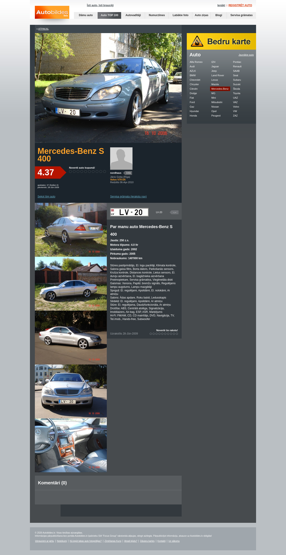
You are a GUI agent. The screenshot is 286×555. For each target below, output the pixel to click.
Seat (235, 75)
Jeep (214, 71)
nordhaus (115, 173)
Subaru (237, 79)
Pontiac (237, 62)
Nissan (215, 106)
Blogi (218, 15)
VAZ (235, 102)
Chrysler (194, 84)
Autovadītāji (133, 15)
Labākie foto (181, 15)
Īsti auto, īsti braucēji (100, 5)
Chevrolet (195, 79)
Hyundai (194, 111)
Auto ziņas (201, 15)
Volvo (236, 106)
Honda (193, 115)
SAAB (236, 71)
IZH (213, 62)
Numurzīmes (157, 15)
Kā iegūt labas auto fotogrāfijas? (86, 541)
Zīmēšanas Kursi (113, 541)
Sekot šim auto (46, 196)
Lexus (214, 79)
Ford (192, 102)
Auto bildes (52, 15)
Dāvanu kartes (147, 541)
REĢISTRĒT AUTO (240, 5)
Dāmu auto (86, 15)
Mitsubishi (216, 102)
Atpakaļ (43, 29)
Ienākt (221, 5)
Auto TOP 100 (109, 15)
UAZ (235, 97)
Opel (214, 111)
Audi (192, 66)
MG (213, 93)
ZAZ (235, 115)
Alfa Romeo (196, 62)
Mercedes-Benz (220, 88)
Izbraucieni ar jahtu (44, 541)
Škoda (236, 88)
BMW (193, 75)
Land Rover (217, 75)
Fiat (192, 97)
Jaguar (215, 66)
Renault (237, 66)
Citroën (194, 88)
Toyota (236, 93)
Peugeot (216, 115)
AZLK (193, 71)
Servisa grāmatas (241, 15)
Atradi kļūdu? (130, 541)
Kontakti (162, 541)
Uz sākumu (174, 541)
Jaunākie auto (246, 54)
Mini (213, 97)
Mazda (215, 84)
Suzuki (236, 84)
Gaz (192, 106)
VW (235, 111)
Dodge (193, 93)
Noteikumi (62, 541)
